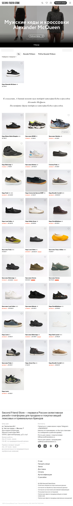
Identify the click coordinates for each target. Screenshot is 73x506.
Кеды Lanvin (5, 334)
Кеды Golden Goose (30, 221)
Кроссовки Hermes (30, 278)
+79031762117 (43, 428)
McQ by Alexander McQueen (46, 54)
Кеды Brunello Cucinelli (55, 193)
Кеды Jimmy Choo (30, 363)
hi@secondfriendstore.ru (46, 437)
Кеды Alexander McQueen (9, 84)
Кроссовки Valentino (54, 136)
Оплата (41, 472)
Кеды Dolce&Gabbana (55, 221)
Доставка (42, 469)
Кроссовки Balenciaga (8, 278)
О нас (40, 461)
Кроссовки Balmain (30, 306)
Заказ (40, 467)
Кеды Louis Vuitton (7, 221)
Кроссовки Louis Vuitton (8, 306)
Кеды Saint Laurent (54, 334)
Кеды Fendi (5, 193)
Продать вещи (60, 3)
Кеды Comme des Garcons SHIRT (34, 193)
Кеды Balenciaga (6, 164)
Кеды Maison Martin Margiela (10, 136)
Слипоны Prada (53, 164)
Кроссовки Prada (7, 249)
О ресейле (42, 477)
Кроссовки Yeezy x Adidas (56, 249)
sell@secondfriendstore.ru (47, 442)
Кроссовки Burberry (30, 164)
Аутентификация (45, 475)
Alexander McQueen (29, 54)
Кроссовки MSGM (30, 136)
